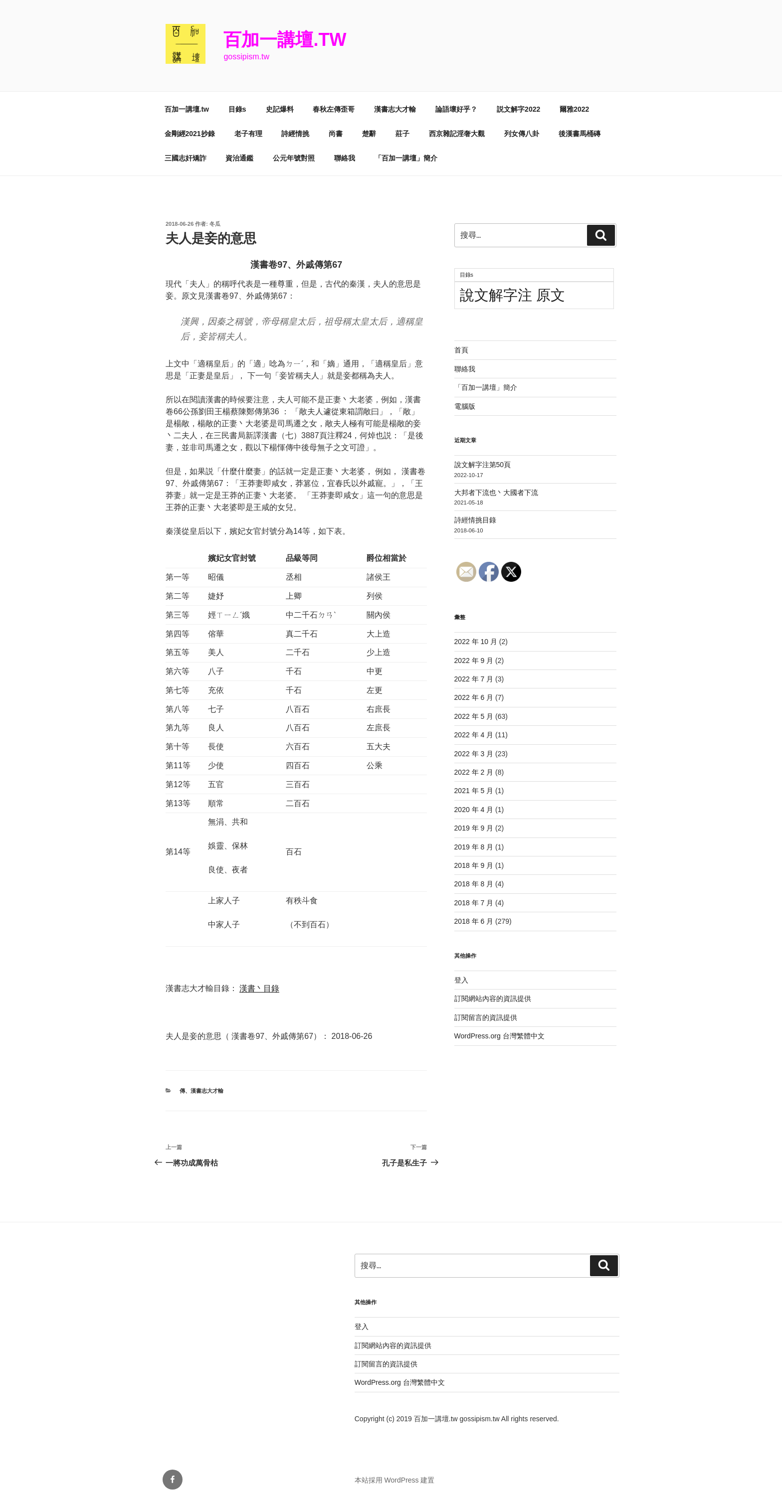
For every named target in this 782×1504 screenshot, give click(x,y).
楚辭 (369, 134)
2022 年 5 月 (474, 716)
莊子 (402, 134)
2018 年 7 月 (474, 903)
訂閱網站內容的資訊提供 (492, 999)
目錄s (237, 109)
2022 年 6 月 (474, 697)
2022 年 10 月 (475, 642)
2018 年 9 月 (474, 865)
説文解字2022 (518, 109)
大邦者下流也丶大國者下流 (496, 493)
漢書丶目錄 (259, 988)
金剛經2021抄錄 (190, 134)
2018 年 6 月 (474, 921)
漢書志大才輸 (395, 109)
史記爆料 (280, 109)
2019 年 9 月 (474, 828)
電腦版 (464, 406)
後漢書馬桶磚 (579, 134)
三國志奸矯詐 (185, 158)
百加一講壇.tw (284, 39)
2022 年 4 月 (474, 735)
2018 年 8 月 (474, 884)
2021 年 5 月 (474, 791)
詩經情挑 (295, 134)
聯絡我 (344, 158)
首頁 (461, 350)
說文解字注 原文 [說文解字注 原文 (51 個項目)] (512, 295)
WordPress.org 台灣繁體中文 (499, 1036)
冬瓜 (214, 224)
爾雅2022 (574, 109)
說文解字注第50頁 (482, 465)
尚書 (336, 134)
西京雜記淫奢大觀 (457, 134)
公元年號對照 (294, 158)
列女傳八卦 (521, 134)
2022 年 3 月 (474, 754)
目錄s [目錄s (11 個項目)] (466, 275)
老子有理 (248, 134)
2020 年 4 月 (474, 810)
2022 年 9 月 (474, 661)
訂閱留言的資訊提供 (485, 1017)
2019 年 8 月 (474, 847)
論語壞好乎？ (456, 109)
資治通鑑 (239, 158)
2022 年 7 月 (474, 679)
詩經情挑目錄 (475, 520)
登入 (461, 980)
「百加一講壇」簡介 (406, 158)
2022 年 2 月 (474, 772)
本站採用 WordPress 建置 (395, 1480)
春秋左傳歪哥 (334, 109)
